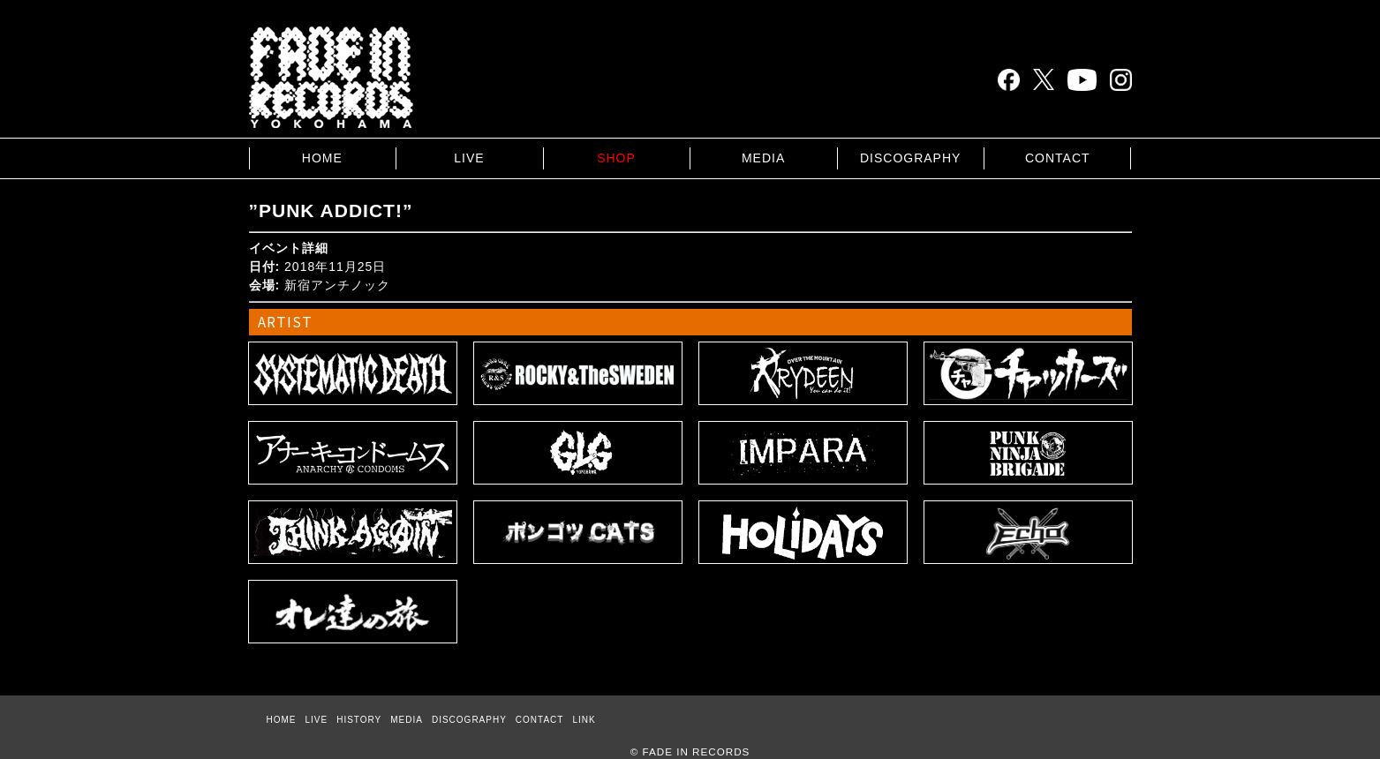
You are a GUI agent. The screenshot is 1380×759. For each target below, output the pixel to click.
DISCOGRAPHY (910, 158)
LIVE (469, 158)
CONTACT (1057, 158)
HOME (322, 158)
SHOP (616, 158)
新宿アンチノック (337, 285)
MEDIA (763, 158)
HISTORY (358, 720)
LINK (583, 720)
